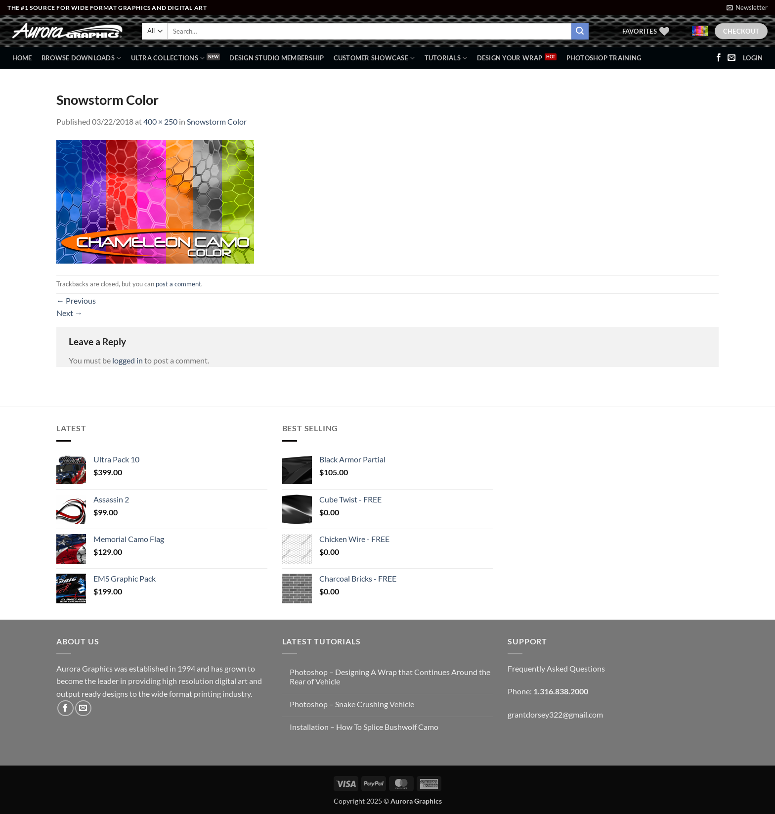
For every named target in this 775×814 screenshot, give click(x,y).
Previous (76, 300)
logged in (127, 360)
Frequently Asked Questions (556, 668)
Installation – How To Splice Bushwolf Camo (364, 726)
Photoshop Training (604, 58)
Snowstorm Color (217, 121)
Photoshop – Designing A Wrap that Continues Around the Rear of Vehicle (390, 676)
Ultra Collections (168, 58)
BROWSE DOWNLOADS (82, 58)
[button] (747, 7)
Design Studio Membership (276, 58)
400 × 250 (160, 121)
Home (22, 58)
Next (69, 312)
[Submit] (579, 31)
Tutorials (446, 58)
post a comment (178, 284)
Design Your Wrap (510, 58)
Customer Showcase (374, 58)
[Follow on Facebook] (719, 57)
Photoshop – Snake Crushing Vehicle (352, 704)
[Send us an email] (731, 57)
